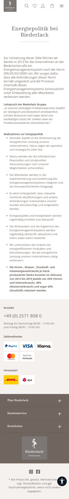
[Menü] (61, 6)
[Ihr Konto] (43, 6)
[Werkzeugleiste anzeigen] (62, 481)
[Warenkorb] (52, 6)
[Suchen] (26, 6)
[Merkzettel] (34, 6)
